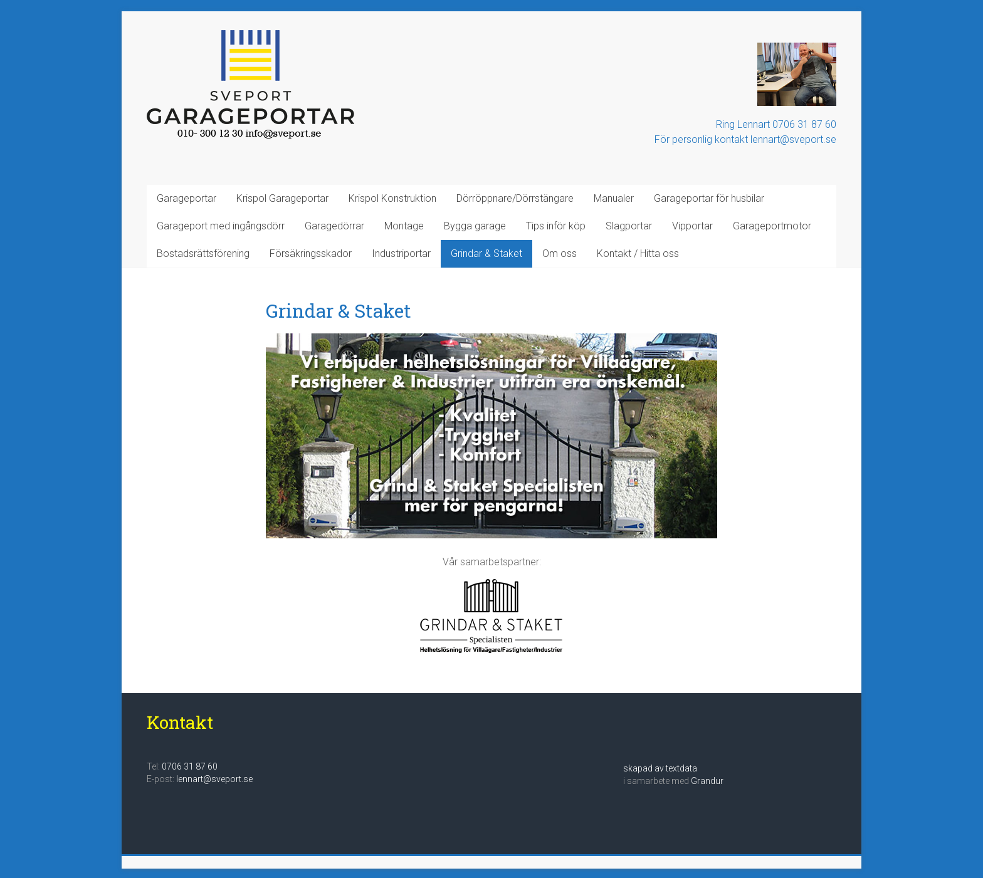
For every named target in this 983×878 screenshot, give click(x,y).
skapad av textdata (660, 768)
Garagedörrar (334, 226)
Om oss (559, 253)
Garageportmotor (772, 226)
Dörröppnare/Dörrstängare (515, 198)
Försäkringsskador (311, 253)
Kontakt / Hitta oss (638, 253)
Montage (404, 226)
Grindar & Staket (486, 253)
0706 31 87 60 (190, 766)
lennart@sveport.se (214, 779)
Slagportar (629, 226)
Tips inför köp (556, 226)
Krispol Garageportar (282, 198)
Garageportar (186, 198)
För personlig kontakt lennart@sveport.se (745, 139)
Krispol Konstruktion (392, 198)
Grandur (707, 781)
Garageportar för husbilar (709, 198)
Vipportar (692, 226)
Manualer (614, 198)
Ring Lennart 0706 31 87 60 (776, 124)
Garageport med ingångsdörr (221, 226)
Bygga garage (475, 226)
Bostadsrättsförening (203, 253)
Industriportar (401, 253)
